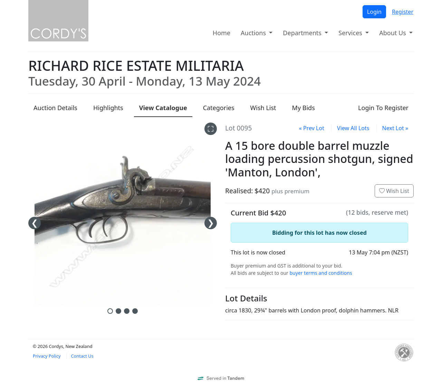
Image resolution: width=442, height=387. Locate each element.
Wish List (394, 191)
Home (221, 33)
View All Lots (353, 128)
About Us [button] (393, 33)
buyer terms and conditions (320, 273)
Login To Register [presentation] (383, 108)
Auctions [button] (254, 33)
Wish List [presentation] (263, 108)
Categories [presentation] (218, 108)
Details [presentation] (55, 108)
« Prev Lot (311, 128)
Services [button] (351, 33)
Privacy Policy (47, 356)
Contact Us (82, 356)
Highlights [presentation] (108, 108)
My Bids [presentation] (303, 108)
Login (374, 12)
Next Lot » (395, 128)
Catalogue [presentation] (163, 108)
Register (402, 12)
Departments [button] (303, 33)
